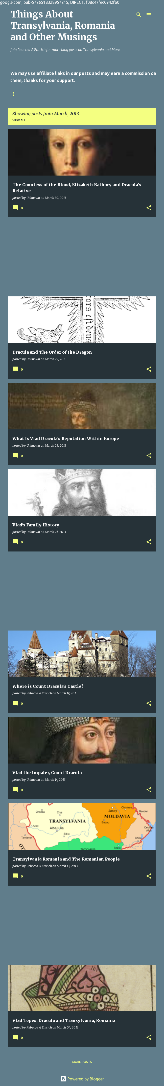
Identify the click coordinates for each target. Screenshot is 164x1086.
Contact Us (41, 94)
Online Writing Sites (117, 94)
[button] (149, 208)
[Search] (139, 15)
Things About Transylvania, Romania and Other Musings (62, 26)
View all (19, 120)
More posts (82, 1061)
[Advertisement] (82, 256)
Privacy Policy (75, 94)
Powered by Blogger (82, 1079)
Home (15, 94)
